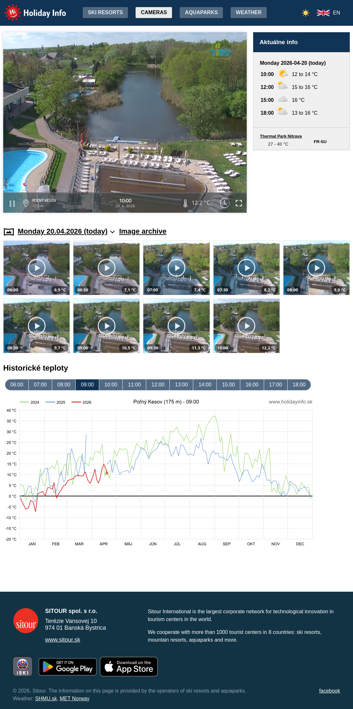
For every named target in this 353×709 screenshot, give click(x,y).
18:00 (299, 384)
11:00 (134, 384)
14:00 (204, 384)
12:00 (157, 384)
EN (336, 12)
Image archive (143, 231)
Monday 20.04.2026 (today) (66, 231)
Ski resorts (105, 12)
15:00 (228, 384)
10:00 (110, 384)
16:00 (251, 384)
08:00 (63, 384)
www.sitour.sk (62, 639)
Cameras (154, 12)
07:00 (40, 384)
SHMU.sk (46, 698)
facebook (329, 691)
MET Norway (75, 698)
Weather (249, 12)
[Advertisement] (301, 182)
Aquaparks (201, 12)
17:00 (275, 384)
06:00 (16, 384)
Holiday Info (29, 8)
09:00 (87, 384)
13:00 (181, 384)
